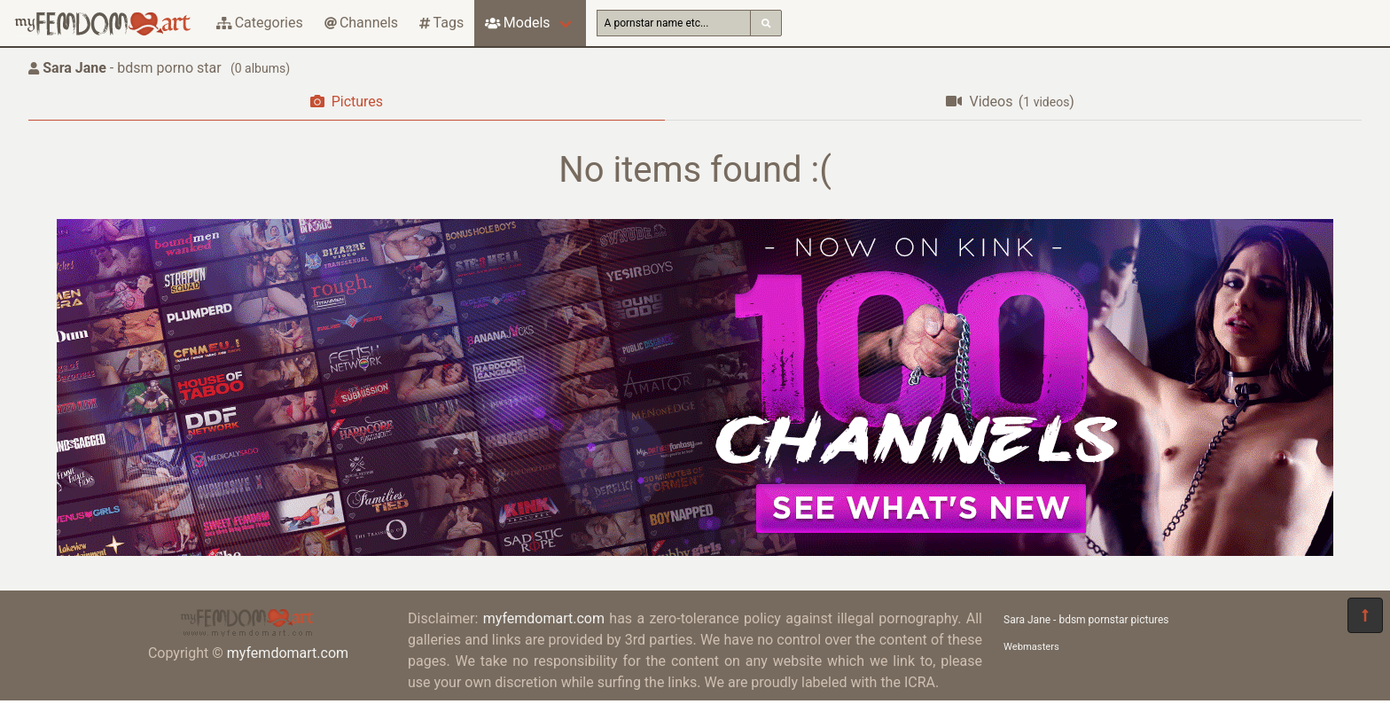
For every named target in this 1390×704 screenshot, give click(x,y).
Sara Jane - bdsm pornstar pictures (1086, 620)
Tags (441, 22)
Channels (361, 22)
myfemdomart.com (287, 653)
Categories (259, 22)
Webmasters (1031, 647)
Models (517, 22)
